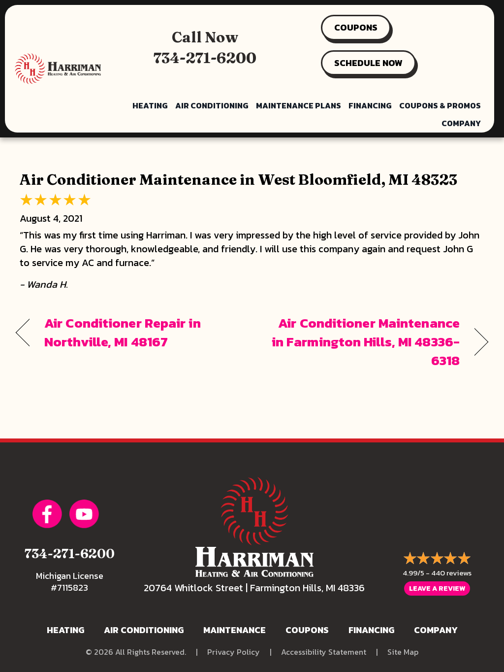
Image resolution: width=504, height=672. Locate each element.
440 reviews (451, 572)
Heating (65, 630)
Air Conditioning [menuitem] (212, 105)
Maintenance (234, 630)
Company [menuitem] (461, 123)
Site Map (402, 652)
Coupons (307, 630)
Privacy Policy (233, 652)
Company (436, 630)
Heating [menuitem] (150, 105)
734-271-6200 (205, 58)
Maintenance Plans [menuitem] (298, 105)
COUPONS (356, 27)
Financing (371, 630)
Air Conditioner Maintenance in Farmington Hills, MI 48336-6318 (363, 342)
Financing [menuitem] (370, 105)
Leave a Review (437, 588)
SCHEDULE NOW (368, 62)
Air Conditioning (144, 630)
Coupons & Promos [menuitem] (440, 105)
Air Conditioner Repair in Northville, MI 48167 (122, 332)
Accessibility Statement (323, 652)
